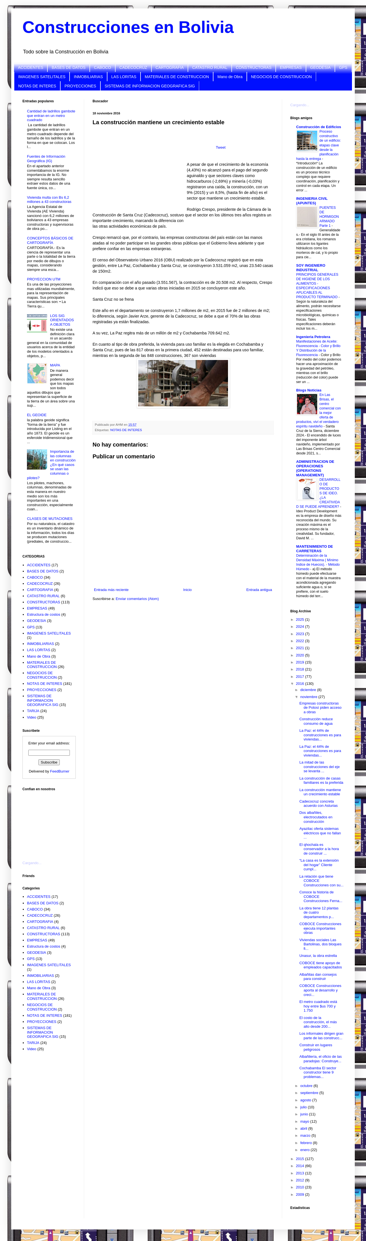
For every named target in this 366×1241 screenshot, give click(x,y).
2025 (300, 619)
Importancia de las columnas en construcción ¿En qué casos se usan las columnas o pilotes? (51, 464)
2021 (300, 648)
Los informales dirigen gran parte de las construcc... (321, 1035)
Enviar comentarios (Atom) (137, 599)
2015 (300, 1159)
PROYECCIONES (80, 86)
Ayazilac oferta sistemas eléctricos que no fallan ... (320, 832)
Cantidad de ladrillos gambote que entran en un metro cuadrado (51, 115)
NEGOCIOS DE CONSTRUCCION (281, 76)
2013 (300, 1173)
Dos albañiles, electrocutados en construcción (315, 816)
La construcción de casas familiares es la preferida (321, 780)
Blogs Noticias (308, 390)
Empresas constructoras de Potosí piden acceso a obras (320, 707)
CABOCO (102, 67)
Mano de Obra (230, 76)
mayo (305, 1121)
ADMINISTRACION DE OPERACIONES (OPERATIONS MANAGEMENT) (315, 468)
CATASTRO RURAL (209, 67)
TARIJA (33, 711)
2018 (300, 669)
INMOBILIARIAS (88, 76)
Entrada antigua (259, 590)
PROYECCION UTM (43, 279)
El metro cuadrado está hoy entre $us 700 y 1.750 (318, 1006)
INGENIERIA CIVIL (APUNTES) (312, 200)
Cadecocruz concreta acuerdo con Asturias (318, 803)
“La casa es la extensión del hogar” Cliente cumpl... (319, 864)
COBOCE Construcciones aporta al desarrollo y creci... (320, 990)
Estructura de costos (43, 614)
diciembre (308, 690)
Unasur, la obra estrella (318, 956)
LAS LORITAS (123, 76)
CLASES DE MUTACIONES (49, 519)
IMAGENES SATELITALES (41, 76)
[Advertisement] (50, 822)
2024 (300, 626)
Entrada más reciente (111, 590)
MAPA (55, 365)
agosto (306, 1100)
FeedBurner (60, 771)
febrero (306, 1143)
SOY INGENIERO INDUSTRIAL (310, 267)
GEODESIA (320, 67)
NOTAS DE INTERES (37, 86)
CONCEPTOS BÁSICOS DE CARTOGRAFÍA (50, 240)
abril (304, 1128)
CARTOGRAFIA (170, 67)
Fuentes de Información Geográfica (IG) (46, 158)
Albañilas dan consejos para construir (318, 976)
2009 (300, 1194)
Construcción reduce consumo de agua (316, 721)
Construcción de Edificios (318, 127)
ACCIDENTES (30, 67)
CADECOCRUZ (133, 67)
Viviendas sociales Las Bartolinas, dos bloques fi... (320, 944)
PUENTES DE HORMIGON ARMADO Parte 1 (329, 217)
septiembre (309, 1093)
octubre (307, 1086)
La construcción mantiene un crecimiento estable (320, 792)
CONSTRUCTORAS (253, 67)
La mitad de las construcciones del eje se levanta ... (319, 766)
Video (31, 717)
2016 (300, 683)
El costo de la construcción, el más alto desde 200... (318, 1022)
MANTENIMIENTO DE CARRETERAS (314, 548)
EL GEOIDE (37, 415)
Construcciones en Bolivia (128, 27)
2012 (300, 1180)
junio (304, 1114)
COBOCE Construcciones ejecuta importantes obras (320, 928)
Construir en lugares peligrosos (315, 1047)
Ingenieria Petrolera (313, 337)
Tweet (220, 147)
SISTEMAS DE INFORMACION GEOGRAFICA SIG (150, 86)
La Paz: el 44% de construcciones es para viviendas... (320, 734)
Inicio (187, 590)
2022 (300, 641)
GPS (343, 67)
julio (304, 1107)
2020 (300, 655)
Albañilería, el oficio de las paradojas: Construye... (320, 1058)
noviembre (309, 697)
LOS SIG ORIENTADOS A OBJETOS (62, 320)
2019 (300, 662)
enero (305, 1150)
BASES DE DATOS (69, 67)
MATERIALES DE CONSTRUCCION (177, 76)
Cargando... (32, 863)
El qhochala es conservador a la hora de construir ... (319, 849)
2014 (300, 1166)
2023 (300, 634)
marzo (306, 1135)
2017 (300, 676)
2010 (300, 1187)
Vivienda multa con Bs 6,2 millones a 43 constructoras (49, 199)
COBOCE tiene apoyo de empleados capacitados (320, 965)
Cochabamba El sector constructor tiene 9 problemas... (317, 1072)
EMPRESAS (291, 67)
